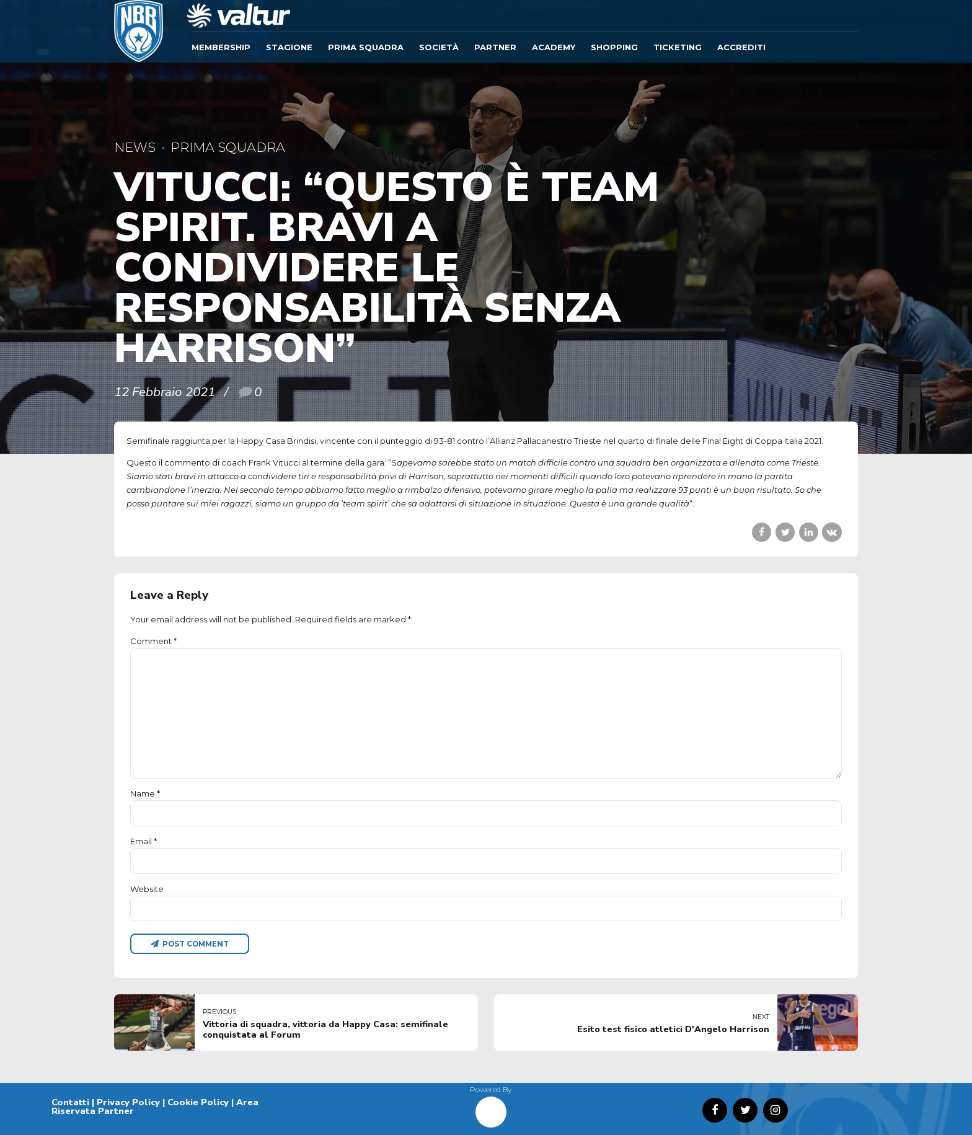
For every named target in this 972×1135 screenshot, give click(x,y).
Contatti (70, 1102)
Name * (145, 793)
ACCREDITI (741, 47)
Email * (143, 841)
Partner (495, 47)
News (135, 147)
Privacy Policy (128, 1102)
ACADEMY (553, 47)
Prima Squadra (366, 47)
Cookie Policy (198, 1102)
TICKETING (677, 47)
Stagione (289, 47)
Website (147, 889)
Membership (221, 47)
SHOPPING (614, 47)
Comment (153, 641)
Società (439, 47)
